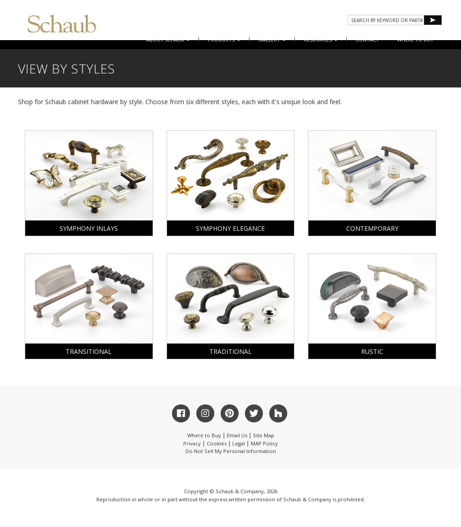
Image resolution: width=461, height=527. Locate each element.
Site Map (263, 435)
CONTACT (367, 39)
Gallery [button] (272, 39)
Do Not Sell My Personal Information (230, 451)
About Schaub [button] (168, 39)
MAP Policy (264, 443)
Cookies (216, 443)
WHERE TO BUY (415, 39)
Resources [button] (321, 39)
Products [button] (224, 39)
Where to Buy (204, 435)
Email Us (237, 435)
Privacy (192, 443)
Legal (238, 443)
